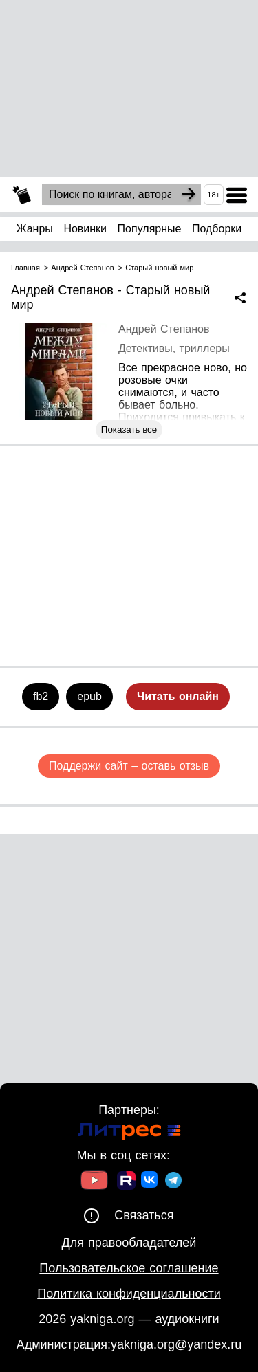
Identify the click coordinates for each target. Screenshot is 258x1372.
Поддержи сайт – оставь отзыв (129, 766)
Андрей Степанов (163, 329)
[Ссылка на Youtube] (94, 1182)
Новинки (85, 229)
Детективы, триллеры (174, 348)
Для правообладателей (129, 1243)
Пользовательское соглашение (128, 1268)
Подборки (216, 229)
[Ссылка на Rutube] (126, 1182)
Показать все (129, 429)
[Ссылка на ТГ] (173, 1182)
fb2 (40, 696)
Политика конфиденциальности (129, 1293)
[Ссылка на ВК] (150, 1182)
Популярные (150, 229)
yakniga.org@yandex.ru (176, 1344)
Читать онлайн (178, 696)
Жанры (35, 229)
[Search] (188, 194)
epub (89, 696)
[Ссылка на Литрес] (129, 1133)
